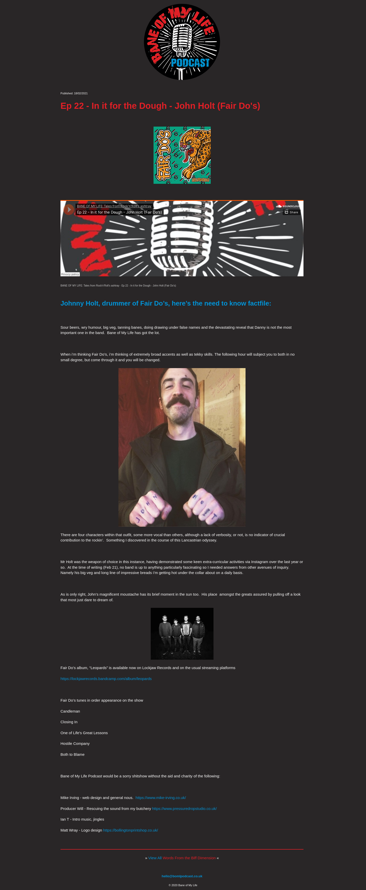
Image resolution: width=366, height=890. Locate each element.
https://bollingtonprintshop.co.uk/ (130, 830)
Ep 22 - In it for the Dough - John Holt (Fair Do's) (148, 285)
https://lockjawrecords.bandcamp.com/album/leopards (106, 678)
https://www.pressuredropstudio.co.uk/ (184, 808)
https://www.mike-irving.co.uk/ (160, 797)
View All (182, 858)
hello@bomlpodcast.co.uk (182, 876)
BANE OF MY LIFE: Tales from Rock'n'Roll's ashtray (89, 285)
